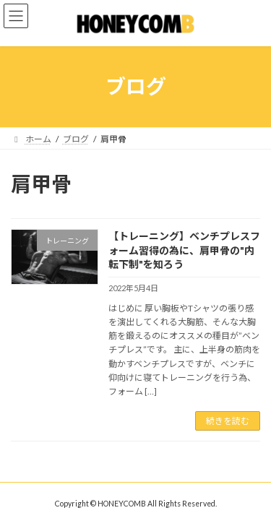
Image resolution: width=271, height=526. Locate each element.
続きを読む (227, 420)
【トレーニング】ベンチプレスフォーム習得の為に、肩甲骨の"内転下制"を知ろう (184, 250)
